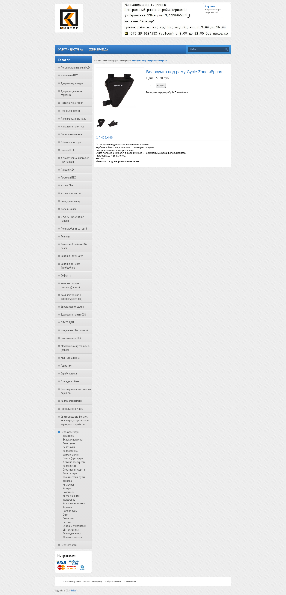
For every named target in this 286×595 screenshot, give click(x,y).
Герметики (66, 365)
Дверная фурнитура (72, 83)
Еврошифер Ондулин (72, 306)
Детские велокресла (74, 462)
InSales (74, 590)
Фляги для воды (72, 533)
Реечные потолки (71, 110)
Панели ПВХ (67, 150)
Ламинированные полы (74, 118)
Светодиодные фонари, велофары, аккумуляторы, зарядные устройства (75, 420)
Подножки (68, 518)
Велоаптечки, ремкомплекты (71, 452)
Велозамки (69, 447)
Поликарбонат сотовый (74, 228)
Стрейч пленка (69, 373)
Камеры (67, 488)
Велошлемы (69, 466)
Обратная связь (114, 581)
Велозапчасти (69, 545)
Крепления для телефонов (71, 497)
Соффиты (66, 275)
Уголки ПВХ (67, 185)
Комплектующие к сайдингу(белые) (71, 285)
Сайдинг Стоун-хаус (72, 256)
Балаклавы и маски (71, 401)
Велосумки (69, 443)
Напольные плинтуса (72, 126)
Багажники (68, 436)
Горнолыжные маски (72, 408)
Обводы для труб (71, 142)
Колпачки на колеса (74, 503)
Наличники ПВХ (69, 75)
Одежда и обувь (70, 381)
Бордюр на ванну (70, 201)
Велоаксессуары (70, 432)
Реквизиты (131, 581)
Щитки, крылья (71, 529)
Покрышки (68, 492)
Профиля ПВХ (68, 177)
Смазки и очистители (74, 526)
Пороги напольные (71, 134)
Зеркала (67, 481)
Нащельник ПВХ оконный (75, 330)
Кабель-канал (68, 209)
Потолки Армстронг (72, 103)
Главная (97, 60)
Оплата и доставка (70, 49)
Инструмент (69, 484)
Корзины (67, 507)
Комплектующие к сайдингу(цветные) (71, 297)
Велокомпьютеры (73, 439)
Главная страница (73, 581)
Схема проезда (98, 49)
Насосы (67, 522)
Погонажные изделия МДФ (76, 67)
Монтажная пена (70, 357)
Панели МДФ (68, 169)
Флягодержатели (72, 537)
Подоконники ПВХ (71, 338)
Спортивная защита (74, 469)
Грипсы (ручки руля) (73, 458)
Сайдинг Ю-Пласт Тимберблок (70, 265)
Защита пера (70, 473)
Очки (65, 514)
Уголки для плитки (71, 193)
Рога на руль (70, 511)
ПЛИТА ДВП (67, 322)
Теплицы (65, 236)
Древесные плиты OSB (73, 314)
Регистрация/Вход (93, 581)
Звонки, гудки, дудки (74, 477)
